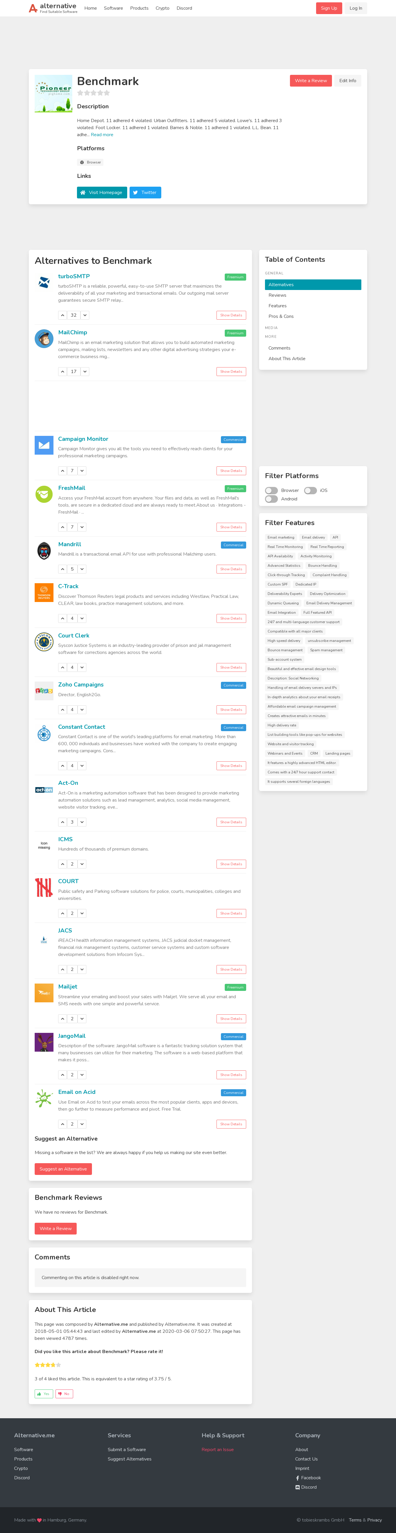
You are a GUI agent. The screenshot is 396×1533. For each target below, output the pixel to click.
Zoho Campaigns (81, 685)
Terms (355, 1520)
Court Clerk (73, 636)
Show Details (231, 315)
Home (90, 8)
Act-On (68, 783)
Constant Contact (81, 727)
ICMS (65, 839)
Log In (356, 8)
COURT (68, 881)
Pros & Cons (281, 316)
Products (139, 8)
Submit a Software (127, 1449)
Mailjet (67, 987)
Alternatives (281, 284)
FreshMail (71, 488)
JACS (65, 931)
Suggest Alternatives (130, 1459)
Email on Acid (76, 1092)
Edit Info (347, 80)
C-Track (68, 586)
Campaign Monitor (83, 439)
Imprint (302, 1468)
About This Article (287, 358)
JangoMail (72, 1036)
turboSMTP (74, 276)
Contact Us (306, 1459)
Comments (280, 348)
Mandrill (69, 544)
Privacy (374, 1520)
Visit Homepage (105, 192)
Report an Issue (218, 1449)
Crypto (163, 8)
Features (278, 306)
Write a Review (311, 80)
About (301, 1449)
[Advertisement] (198, 45)
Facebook (308, 1478)
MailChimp (72, 332)
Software (113, 8)
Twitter (149, 192)
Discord (184, 8)
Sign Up (329, 8)
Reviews (277, 295)
